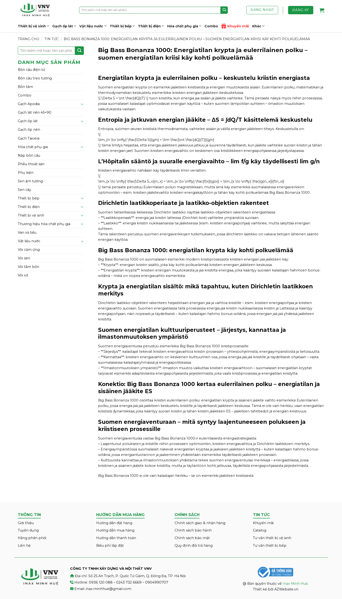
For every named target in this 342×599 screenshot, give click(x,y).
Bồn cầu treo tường (35, 78)
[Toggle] (82, 104)
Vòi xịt (23, 275)
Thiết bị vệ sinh (33, 26)
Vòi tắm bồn (28, 267)
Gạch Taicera (28, 138)
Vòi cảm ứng (29, 249)
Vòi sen (24, 258)
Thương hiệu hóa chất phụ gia (44, 224)
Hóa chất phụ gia (184, 26)
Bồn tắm (25, 87)
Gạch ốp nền (29, 129)
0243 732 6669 (129, 582)
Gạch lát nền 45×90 (34, 112)
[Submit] (224, 10)
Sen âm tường (30, 181)
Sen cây (24, 190)
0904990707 (156, 582)
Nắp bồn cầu (29, 155)
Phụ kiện (25, 172)
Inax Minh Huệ (295, 583)
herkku (181, 475)
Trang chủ (28, 39)
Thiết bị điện (151, 26)
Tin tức (51, 39)
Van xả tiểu (27, 232)
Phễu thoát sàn (31, 164)
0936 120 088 (101, 582)
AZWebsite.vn (286, 589)
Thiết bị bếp (122, 26)
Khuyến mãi (235, 26)
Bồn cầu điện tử (31, 70)
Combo (211, 26)
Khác (258, 26)
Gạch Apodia (29, 104)
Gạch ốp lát (64, 26)
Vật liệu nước (92, 26)
